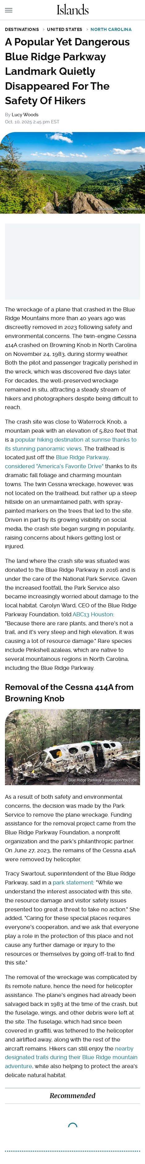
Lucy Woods (25, 115)
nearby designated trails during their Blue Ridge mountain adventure (71, 1057)
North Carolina (111, 29)
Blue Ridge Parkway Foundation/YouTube (102, 780)
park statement (73, 882)
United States (65, 29)
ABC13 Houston (93, 614)
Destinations (22, 29)
